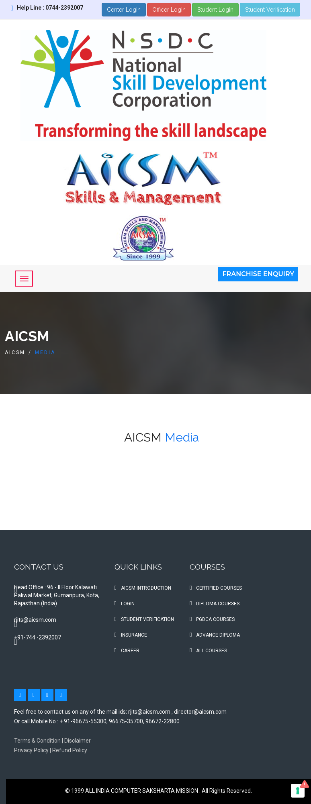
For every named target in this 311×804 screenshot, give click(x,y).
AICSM (15, 352)
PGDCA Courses (212, 619)
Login (125, 604)
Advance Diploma (215, 635)
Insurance (131, 635)
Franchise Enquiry (258, 274)
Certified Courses (216, 588)
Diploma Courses (214, 604)
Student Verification (270, 9)
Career (127, 650)
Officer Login (169, 9)
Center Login (124, 9)
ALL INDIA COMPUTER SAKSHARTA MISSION (142, 791)
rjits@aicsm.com (35, 620)
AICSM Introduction (143, 588)
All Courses (208, 650)
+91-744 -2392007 (37, 637)
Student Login (215, 9)
